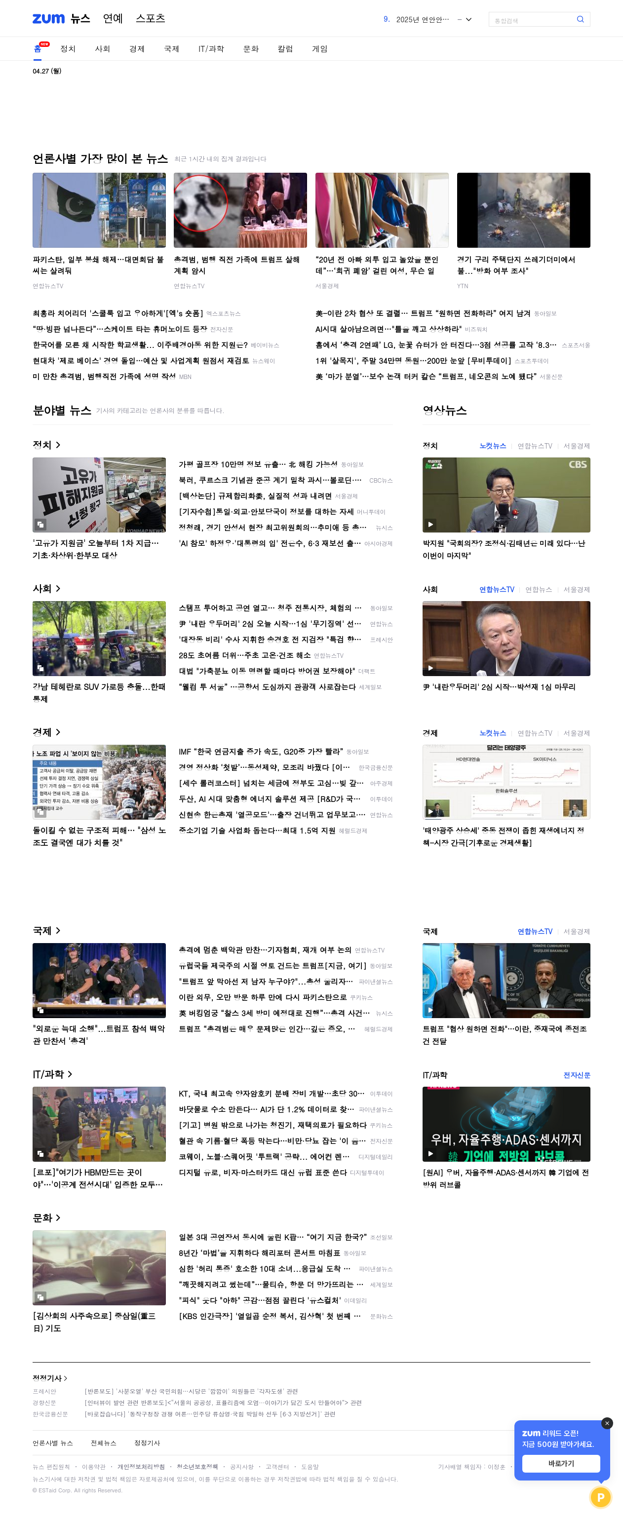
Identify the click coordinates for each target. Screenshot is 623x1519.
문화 (251, 48)
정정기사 (47, 1378)
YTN (462, 285)
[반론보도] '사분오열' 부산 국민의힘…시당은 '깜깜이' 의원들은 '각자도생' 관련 (191, 1391)
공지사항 (242, 1466)
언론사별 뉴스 (53, 1442)
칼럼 (285, 48)
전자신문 (577, 1075)
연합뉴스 (538, 589)
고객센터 (277, 1466)
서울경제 (327, 285)
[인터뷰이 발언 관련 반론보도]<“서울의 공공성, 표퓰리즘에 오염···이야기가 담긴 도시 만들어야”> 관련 (223, 1402)
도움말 (310, 1466)
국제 (172, 48)
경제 (137, 48)
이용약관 (94, 1466)
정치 (68, 48)
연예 (113, 18)
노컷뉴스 (492, 446)
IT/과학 (211, 48)
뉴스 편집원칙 (51, 1466)
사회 (103, 48)
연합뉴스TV (48, 285)
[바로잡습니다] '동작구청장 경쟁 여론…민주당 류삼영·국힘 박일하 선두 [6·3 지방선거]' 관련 (210, 1413)
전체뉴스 (104, 1442)
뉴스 (80, 18)
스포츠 (150, 18)
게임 (320, 48)
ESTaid (47, 1490)
